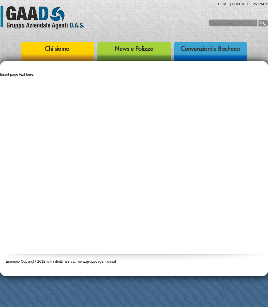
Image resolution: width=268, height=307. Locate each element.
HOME (223, 4)
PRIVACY (260, 4)
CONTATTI (240, 4)
